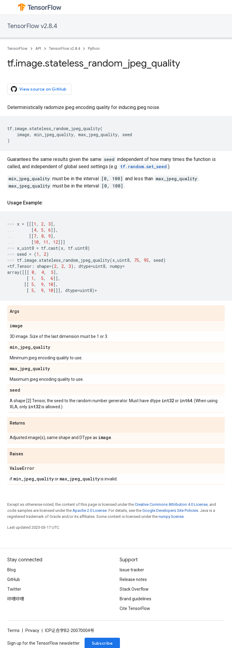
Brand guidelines (135, 598)
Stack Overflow (134, 589)
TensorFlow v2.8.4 (32, 26)
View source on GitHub (38, 89)
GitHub (13, 579)
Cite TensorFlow (135, 608)
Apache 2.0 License (89, 510)
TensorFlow (17, 48)
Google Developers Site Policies (170, 510)
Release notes (133, 579)
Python (94, 48)
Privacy (32, 630)
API (38, 48)
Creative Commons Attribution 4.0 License (171, 504)
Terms (13, 630)
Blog (11, 569)
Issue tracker (132, 569)
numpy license (171, 516)
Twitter (14, 589)
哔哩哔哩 (15, 598)
